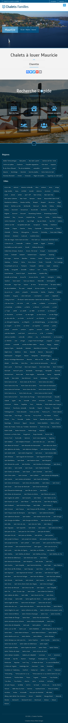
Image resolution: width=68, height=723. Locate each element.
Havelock (7, 281)
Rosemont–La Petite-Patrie (12, 434)
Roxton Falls (48, 434)
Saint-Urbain (31, 591)
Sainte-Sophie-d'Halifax (11, 647)
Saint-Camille (18, 468)
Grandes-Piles (43, 273)
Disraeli (27, 247)
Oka (20, 400)
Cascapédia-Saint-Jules (23, 225)
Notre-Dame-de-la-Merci (46, 382)
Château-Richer (48, 228)
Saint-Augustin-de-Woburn (44, 457)
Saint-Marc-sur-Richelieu (37, 550)
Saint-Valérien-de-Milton (11, 595)
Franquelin (33, 266)
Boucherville (34, 210)
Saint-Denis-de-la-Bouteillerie (30, 483)
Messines (29, 359)
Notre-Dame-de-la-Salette (28, 385)
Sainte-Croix (44, 614)
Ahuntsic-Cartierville (27, 187)
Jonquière (25, 292)
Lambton (23, 329)
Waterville (58, 696)
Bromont (15, 213)
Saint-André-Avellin (9, 453)
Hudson (26, 284)
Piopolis (39, 408)
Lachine (54, 326)
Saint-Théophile (51, 587)
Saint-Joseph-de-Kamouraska (47, 539)
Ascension (48, 191)
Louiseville (16, 344)
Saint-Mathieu (8, 554)
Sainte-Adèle (19, 599)
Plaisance (47, 408)
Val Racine (50, 681)
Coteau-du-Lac (8, 243)
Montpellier (48, 370)
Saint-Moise (43, 558)
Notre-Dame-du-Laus (25, 393)
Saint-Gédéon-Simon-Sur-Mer (41, 516)
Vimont (31, 696)
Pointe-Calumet (57, 412)
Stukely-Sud (34, 670)
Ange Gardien (8, 191)
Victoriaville (23, 692)
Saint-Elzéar (43, 490)
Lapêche (31, 329)
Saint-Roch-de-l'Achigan (20, 576)
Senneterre (57, 655)
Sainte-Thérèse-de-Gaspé (11, 651)
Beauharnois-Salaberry (11, 202)
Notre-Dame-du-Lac (10, 393)
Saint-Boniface (26, 464)
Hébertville (40, 281)
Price (13, 419)
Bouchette (44, 210)
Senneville (7, 659)
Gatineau (55, 266)
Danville (35, 243)
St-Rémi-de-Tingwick (10, 666)
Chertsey (15, 232)
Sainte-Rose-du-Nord (10, 644)
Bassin (39, 198)
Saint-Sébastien (51, 580)
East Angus (7, 258)
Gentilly (6, 269)
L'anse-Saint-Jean (26, 296)
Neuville (6, 378)
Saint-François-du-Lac (54, 509)
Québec (28, 419)
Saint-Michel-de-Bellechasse (12, 558)
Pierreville (32, 408)
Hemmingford (51, 281)
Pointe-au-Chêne (34, 412)
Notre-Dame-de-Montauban (47, 385)
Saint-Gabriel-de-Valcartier (12, 516)
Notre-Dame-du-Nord (10, 397)
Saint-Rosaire (19, 580)
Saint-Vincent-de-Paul (37, 595)
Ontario (19, 176)
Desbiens (50, 243)
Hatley (58, 277)
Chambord (53, 225)
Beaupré (35, 202)
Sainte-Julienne (36, 625)
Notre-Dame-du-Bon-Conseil (47, 389)
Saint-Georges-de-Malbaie (12, 520)
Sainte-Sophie (44, 644)
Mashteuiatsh (8, 356)
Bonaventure (24, 210)
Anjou (17, 191)
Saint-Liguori (37, 546)
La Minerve (36, 307)
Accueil (22, 29)
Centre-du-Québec (8, 164)
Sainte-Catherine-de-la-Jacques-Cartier (51, 610)
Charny (30, 228)
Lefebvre (30, 337)
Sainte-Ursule (26, 651)
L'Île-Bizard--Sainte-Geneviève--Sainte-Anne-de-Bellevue (33, 299)
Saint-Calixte (8, 468)
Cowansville (19, 243)
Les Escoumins (58, 337)
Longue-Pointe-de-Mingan (35, 341)
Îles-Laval (21, 288)
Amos (50, 187)
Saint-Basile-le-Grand (33, 460)
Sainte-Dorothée (55, 614)
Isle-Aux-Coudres (40, 288)
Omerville (26, 400)
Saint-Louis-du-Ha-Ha (50, 546)
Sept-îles (15, 659)
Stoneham (50, 666)
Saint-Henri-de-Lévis (19, 524)
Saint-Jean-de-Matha (44, 531)
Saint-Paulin (47, 565)
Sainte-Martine (26, 636)
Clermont (7, 236)
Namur (49, 374)
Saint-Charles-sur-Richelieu (12, 471)
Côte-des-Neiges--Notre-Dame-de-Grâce (16, 240)
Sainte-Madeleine (34, 629)
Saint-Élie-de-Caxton (31, 490)
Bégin (59, 202)
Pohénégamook (9, 412)
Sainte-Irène (50, 621)
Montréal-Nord (8, 374)
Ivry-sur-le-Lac (8, 292)
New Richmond (26, 378)
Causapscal (36, 225)
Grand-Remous (8, 273)
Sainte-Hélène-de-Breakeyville (35, 621)
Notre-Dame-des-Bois (29, 389)
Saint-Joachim (49, 535)
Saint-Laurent (36, 543)
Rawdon (58, 419)
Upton (34, 681)
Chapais (14, 228)
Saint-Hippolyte (9, 528)
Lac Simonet (41, 311)
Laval (53, 168)
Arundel (31, 191)
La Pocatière (45, 307)
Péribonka (39, 404)
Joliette (17, 292)
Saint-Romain (8, 580)
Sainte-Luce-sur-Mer (10, 629)
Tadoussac (57, 670)
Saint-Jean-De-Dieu (9, 531)
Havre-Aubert (16, 281)
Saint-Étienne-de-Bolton (31, 494)
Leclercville (21, 337)
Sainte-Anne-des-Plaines (44, 606)
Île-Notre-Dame (43, 284)
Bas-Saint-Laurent (34, 161)
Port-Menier (47, 415)
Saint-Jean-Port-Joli (9, 535)
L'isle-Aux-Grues (9, 303)
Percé (31, 404)
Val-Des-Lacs (45, 685)
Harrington (50, 277)
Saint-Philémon (58, 565)
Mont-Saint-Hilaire (44, 367)
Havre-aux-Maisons (29, 281)
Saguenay (52, 438)
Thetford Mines (18, 677)
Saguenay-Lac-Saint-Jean (54, 176)
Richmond (17, 423)
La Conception (52, 303)
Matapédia (34, 356)
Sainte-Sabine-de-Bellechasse (28, 644)
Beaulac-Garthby (25, 202)
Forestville (48, 262)
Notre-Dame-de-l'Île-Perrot (28, 382)
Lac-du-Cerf (30, 318)
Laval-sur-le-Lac (32, 333)
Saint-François (20, 509)
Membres (61, 1)
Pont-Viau (27, 415)
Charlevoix (20, 164)
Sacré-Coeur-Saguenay (39, 438)
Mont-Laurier (8, 367)
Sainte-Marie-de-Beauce (22, 632)
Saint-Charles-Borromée (42, 468)
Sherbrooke (7, 662)
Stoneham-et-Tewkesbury (12, 670)
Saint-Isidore (42, 528)
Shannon (23, 659)
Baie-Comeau (37, 195)
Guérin (43, 277)
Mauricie (28, 29)
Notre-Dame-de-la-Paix (11, 385)
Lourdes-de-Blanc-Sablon (29, 344)
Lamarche (15, 329)
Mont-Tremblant (58, 367)
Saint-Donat (56, 483)
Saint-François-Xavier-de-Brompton (14, 513)
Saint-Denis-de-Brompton (12, 483)
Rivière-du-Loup (44, 427)
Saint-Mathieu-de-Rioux (39, 554)
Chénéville (7, 232)
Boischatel (15, 210)
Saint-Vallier (24, 595)
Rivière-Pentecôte (20, 430)
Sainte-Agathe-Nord (49, 599)
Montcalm (7, 370)
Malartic (56, 344)
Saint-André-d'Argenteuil (25, 453)
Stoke (42, 666)
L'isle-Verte (20, 303)
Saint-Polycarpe (28, 569)
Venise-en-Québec (53, 689)
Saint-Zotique (8, 599)
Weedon (6, 700)
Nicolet (35, 378)
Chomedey (44, 232)
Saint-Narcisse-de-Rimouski (12, 561)
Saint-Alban (51, 442)
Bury (14, 217)
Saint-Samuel (29, 580)
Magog (49, 344)
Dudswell (14, 254)
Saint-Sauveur (40, 580)
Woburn (54, 700)
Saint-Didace (46, 483)
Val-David (36, 685)
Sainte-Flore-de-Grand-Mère (41, 617)
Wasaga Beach (48, 696)
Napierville (57, 374)
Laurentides (45, 168)
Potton (56, 415)
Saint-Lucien (8, 550)
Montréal (23, 172)
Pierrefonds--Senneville (19, 408)
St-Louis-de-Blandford (52, 662)
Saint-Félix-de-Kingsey (50, 501)
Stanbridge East (24, 666)
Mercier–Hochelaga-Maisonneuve (14, 359)
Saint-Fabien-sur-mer (50, 498)
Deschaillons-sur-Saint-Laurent (13, 247)
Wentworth (15, 700)
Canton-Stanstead (9, 221)
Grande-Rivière (32, 273)
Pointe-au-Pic (46, 412)
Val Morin (41, 681)
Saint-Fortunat (47, 505)
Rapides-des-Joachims (46, 419)
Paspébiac (24, 404)
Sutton (49, 670)
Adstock (16, 187)
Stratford (25, 670)
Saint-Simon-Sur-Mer (28, 587)
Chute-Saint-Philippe (56, 232)
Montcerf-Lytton (18, 370)
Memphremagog (46, 356)
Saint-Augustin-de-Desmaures (25, 457)
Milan (47, 359)
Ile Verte (33, 284)
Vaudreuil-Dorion (40, 689)
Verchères (7, 692)
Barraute (32, 198)
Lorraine (57, 341)
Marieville (32, 352)
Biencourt (36, 206)
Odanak (6, 400)
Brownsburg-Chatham (50, 213)
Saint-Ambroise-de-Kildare (48, 449)
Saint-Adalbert (8, 442)
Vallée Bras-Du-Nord (18, 689)
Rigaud (25, 423)
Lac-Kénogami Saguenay (11, 322)
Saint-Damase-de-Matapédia (49, 475)
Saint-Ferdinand (9, 505)
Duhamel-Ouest (32, 254)
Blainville (44, 206)
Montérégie (14, 172)
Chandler (7, 228)
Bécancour (52, 202)
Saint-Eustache (26, 498)
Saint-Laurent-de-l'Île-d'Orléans (52, 543)
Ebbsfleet (24, 258)
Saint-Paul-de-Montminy (34, 565)
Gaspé (48, 266)
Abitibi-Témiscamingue (10, 161)
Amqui (57, 187)
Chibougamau (25, 232)
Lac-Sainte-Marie (53, 322)
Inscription (53, 1)
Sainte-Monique (49, 636)
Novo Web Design (37, 721)
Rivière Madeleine (43, 423)
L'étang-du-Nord (9, 299)
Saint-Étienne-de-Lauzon (48, 494)
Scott (49, 655)
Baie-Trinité (23, 198)
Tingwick (35, 677)
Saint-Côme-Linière (9, 475)
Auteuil (13, 195)
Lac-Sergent (8, 326)
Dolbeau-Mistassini (37, 247)
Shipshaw (16, 662)
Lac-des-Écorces (41, 314)
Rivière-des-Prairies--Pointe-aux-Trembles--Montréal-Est (20, 427)
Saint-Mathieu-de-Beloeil (22, 554)
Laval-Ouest (21, 333)
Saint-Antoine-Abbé (50, 453)
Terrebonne (7, 677)
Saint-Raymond (8, 573)
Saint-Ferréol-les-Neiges (23, 505)
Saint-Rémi (39, 573)
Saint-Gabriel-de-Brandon (46, 513)
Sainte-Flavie (26, 617)
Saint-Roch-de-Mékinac (37, 576)
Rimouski (32, 423)
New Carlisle (15, 378)
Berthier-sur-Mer (16, 206)
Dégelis (43, 243)
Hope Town (17, 284)
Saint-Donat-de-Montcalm (22, 486)
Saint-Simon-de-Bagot (46, 584)
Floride (41, 262)
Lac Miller (32, 311)
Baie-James (22, 161)
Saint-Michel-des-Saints (30, 558)
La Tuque (7, 311)
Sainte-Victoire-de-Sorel (40, 651)
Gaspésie (53, 164)
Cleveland (15, 236)
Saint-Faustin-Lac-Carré (11, 501)
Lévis (15, 341)
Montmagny (38, 370)
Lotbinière (7, 344)
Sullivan (42, 670)
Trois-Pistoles (54, 677)
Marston (40, 352)
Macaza (42, 344)
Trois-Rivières (18, 681)
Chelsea (58, 228)
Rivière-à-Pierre (55, 423)
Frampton (24, 266)
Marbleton (18, 352)
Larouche (39, 329)
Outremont (7, 404)
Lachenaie (46, 326)
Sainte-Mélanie (37, 636)
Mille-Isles (55, 359)
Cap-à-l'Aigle (30, 221)
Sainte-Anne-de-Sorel (44, 602)
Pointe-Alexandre (22, 412)
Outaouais (28, 176)
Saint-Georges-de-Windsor (30, 520)
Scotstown (42, 655)
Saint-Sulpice (40, 587)
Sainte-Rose (55, 640)
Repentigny (7, 423)
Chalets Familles (37, 716)
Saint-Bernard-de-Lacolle (11, 464)
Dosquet (42, 251)
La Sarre (54, 307)
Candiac (40, 217)
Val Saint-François (9, 685)
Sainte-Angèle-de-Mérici (11, 602)
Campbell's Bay (30, 217)
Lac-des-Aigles (29, 314)
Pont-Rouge (18, 415)
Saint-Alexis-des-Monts (50, 445)
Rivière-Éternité (56, 427)
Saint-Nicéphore (28, 561)
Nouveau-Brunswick (9, 176)
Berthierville (27, 206)
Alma (36, 187)
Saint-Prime (39, 569)
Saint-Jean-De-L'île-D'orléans (26, 531)
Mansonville (54, 348)
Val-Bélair (20, 685)
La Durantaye (8, 307)
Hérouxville (7, 284)
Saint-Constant (22, 475)
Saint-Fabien (37, 498)
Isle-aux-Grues (52, 288)
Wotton (6, 703)
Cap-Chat (52, 221)
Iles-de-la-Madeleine (10, 288)
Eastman (16, 258)
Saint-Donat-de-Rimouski (40, 486)
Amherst (43, 187)
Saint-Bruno (57, 464)
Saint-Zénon (49, 595)
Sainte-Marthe (52, 632)
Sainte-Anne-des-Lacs (10, 606)
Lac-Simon (17, 326)
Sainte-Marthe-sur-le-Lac (11, 636)
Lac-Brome (19, 314)
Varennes (29, 689)
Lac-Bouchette (8, 314)
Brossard (23, 213)
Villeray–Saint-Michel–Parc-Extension (15, 696)
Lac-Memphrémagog (38, 322)
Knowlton (7, 296)
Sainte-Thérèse (53, 647)
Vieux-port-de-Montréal (36, 692)
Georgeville (15, 269)
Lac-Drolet (21, 318)
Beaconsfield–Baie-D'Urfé (51, 198)
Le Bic (41, 333)
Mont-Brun (24, 363)
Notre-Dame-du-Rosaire (45, 397)
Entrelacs (33, 258)
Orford (34, 400)
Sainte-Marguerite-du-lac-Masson (51, 629)
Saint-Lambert (25, 543)
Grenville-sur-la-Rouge (10, 277)
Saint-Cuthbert (34, 475)
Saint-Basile (20, 460)
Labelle (15, 311)
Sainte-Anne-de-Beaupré (28, 602)
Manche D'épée (9, 348)
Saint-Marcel (50, 550)
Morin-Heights (30, 374)
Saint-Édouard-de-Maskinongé (13, 490)
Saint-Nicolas (39, 561)
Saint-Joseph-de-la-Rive (11, 543)
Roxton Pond (8, 438)
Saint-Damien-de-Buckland (23, 479)
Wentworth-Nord (27, 700)
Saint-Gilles (7, 524)
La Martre (27, 307)
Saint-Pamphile (19, 565)
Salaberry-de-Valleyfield (29, 655)
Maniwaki (28, 348)
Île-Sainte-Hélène (56, 284)
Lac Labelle (23, 311)
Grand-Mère (53, 269)
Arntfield (23, 191)
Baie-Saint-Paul (48, 195)
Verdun (15, 692)
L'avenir (46, 296)
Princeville (20, 419)
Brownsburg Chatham (35, 213)
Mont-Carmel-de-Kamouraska (39, 363)
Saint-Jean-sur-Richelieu (25, 535)
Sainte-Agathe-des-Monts (33, 599)
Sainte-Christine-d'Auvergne (30, 614)
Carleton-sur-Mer (9, 225)
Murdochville (40, 374)
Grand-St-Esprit (20, 273)
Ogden (14, 400)
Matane (26, 356)
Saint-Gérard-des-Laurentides (49, 520)
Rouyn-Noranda (37, 434)
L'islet (27, 303)
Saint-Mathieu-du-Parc (55, 554)
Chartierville (38, 228)
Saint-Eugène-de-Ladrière (11, 498)
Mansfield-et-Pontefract (41, 348)
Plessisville (56, 408)
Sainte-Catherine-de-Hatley (29, 610)
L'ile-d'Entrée (56, 299)
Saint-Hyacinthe (21, 528)
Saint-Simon (7, 584)
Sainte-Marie (8, 632)
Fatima (23, 262)
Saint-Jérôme (38, 535)
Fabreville (59, 258)
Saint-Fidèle (36, 505)
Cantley (47, 217)
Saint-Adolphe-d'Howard (23, 442)
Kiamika (43, 292)
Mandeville (19, 348)
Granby (45, 269)
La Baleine (42, 303)
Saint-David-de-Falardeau (41, 479)
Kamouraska (34, 292)
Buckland (7, 217)
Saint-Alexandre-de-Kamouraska (30, 445)
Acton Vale (7, 187)
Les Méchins (8, 341)
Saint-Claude (26, 471)
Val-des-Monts (56, 685)
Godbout (32, 269)
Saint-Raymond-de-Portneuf (24, 573)
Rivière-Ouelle (8, 430)
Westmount (37, 700)
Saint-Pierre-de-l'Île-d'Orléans (12, 569)
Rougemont (26, 434)
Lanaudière (36, 168)
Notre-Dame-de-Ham (47, 172)
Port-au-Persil (37, 415)
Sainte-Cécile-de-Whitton (11, 614)
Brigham (6, 213)
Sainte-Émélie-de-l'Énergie (12, 617)
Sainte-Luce (47, 625)
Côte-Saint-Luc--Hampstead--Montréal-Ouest (44, 240)
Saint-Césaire (29, 468)
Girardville (23, 269)
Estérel (40, 258)
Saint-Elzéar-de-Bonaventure (12, 494)
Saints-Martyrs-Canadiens (11, 655)
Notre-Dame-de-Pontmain (12, 389)
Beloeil (6, 206)
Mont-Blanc (15, 363)
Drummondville (52, 251)
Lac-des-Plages (53, 314)
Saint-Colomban (37, 471)
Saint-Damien (8, 479)
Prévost (6, 419)
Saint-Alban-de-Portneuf (11, 445)
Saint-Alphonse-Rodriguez (30, 449)
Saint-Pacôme (8, 565)
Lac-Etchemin (40, 318)
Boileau (52, 206)
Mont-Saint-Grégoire (31, 367)
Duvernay (51, 254)
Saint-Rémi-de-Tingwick (51, 573)
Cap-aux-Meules (41, 221)
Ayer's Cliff (28, 195)
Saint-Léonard (8, 546)
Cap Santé (21, 221)
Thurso (28, 677)
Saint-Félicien (25, 501)
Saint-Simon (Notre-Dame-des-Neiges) (25, 584)
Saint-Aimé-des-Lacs (39, 442)
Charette (34, 29)
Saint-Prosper (50, 569)
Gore (38, 269)
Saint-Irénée (31, 528)
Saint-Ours (49, 561)
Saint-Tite (7, 591)
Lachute (6, 329)
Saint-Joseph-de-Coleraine (29, 539)
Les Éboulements (46, 337)
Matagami (18, 356)
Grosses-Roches (33, 277)
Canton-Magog (56, 217)
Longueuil (49, 341)
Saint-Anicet (38, 453)
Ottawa (50, 400)
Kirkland (59, 292)
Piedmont (7, 408)
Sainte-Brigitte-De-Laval (11, 610)
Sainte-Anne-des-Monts (27, 606)
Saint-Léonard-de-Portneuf (23, 546)
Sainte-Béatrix (57, 606)
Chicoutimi (35, 232)
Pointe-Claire (8, 415)
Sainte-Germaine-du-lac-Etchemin (14, 621)
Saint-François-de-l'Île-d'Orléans (36, 509)
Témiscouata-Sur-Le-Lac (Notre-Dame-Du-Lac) (46, 674)
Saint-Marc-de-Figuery (20, 550)
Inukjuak (29, 288)
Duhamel (22, 254)
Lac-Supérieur (36, 326)
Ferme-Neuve (32, 262)
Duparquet (42, 254)
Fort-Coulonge (58, 262)
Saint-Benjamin (46, 460)
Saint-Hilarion (48, 524)
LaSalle (47, 329)
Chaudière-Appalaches (32, 164)
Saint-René (7, 576)
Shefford (52, 659)
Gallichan (41, 266)
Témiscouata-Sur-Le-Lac (22, 674)
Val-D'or (28, 685)
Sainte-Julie (26, 625)
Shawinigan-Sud (42, 659)
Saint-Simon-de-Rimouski (11, 587)
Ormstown (42, 400)
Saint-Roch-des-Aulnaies (53, 576)
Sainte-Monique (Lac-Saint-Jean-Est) (15, 640)
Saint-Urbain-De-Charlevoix (45, 591)
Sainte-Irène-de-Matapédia (12, 625)
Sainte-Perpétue (33, 640)
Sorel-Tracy (25, 662)
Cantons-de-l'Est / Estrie (49, 161)
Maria (25, 352)
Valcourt (6, 689)
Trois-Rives (7, 681)
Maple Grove (8, 352)
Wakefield (38, 696)
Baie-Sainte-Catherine (10, 198)
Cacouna (20, 217)
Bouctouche (53, 210)
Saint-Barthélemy (9, 460)
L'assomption (38, 296)
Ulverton (26, 681)
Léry (36, 337)
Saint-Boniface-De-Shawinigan (42, 464)
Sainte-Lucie (22, 629)
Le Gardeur (49, 333)
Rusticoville (18, 438)
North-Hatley (54, 378)
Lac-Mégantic (26, 322)
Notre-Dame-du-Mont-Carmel (43, 393)
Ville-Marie (49, 692)
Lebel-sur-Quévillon (10, 337)
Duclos (6, 254)
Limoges (22, 341)
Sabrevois (27, 438)
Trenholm (44, 677)
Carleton (60, 221)
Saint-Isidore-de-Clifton (55, 528)
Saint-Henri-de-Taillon (34, 524)
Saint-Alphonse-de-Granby (12, 449)
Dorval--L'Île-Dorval (31, 251)
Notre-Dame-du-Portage (27, 397)
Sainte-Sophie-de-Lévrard (28, 647)
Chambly (45, 225)
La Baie (34, 303)
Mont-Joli (53, 363)
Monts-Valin (19, 374)
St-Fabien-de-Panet (37, 662)
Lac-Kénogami (51, 318)
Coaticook (24, 236)
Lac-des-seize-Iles (9, 318)
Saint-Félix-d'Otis (36, 501)
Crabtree (28, 243)
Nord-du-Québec (34, 172)
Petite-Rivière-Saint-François (53, 404)
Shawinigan (32, 659)
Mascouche (49, 352)
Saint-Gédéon (27, 516)
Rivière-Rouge (32, 430)
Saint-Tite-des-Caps (19, 591)
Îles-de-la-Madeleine (24, 168)
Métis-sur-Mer (39, 359)
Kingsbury (51, 292)
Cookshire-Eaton (34, 236)
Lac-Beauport (52, 311)
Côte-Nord (44, 164)
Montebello (29, 370)
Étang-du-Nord (49, 258)
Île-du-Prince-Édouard (9, 168)
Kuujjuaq (15, 296)
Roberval (41, 430)
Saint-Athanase (8, 457)
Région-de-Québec (39, 176)
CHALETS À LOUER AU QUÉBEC (11, 1)
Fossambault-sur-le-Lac (11, 266)
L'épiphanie (55, 296)
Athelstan (56, 191)
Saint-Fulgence (32, 513)
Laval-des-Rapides (9, 333)
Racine (35, 419)
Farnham (15, 262)
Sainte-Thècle (43, 647)
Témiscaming (8, 674)
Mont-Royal (18, 367)
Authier (20, 195)
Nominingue (43, 378)
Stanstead (35, 666)
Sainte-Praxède (45, 640)
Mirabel (6, 363)
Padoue (16, 404)
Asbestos (39, 191)
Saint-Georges (57, 516)
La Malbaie (18, 307)
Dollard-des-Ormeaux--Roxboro (13, 251)
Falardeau (7, 262)
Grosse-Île (23, 277)
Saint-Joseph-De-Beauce (11, 539)
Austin (6, 195)
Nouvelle (57, 397)
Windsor (46, 700)
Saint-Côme (48, 471)
